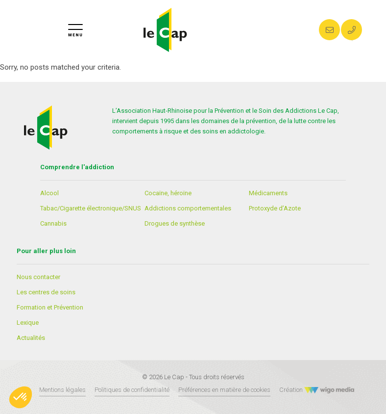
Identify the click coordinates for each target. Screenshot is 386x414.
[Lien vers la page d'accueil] (165, 29)
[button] (20, 397)
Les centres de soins (46, 292)
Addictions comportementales (188, 208)
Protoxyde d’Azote (275, 208)
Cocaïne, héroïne (168, 193)
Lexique (28, 322)
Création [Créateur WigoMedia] (317, 389)
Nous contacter (38, 277)
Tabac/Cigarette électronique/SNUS (90, 208)
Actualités (31, 337)
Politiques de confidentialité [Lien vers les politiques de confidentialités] (132, 389)
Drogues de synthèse (175, 223)
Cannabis (53, 223)
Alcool (49, 193)
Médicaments (268, 193)
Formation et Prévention (50, 307)
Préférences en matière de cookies (224, 389)
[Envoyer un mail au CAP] (329, 29)
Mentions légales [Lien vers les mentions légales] (62, 389)
